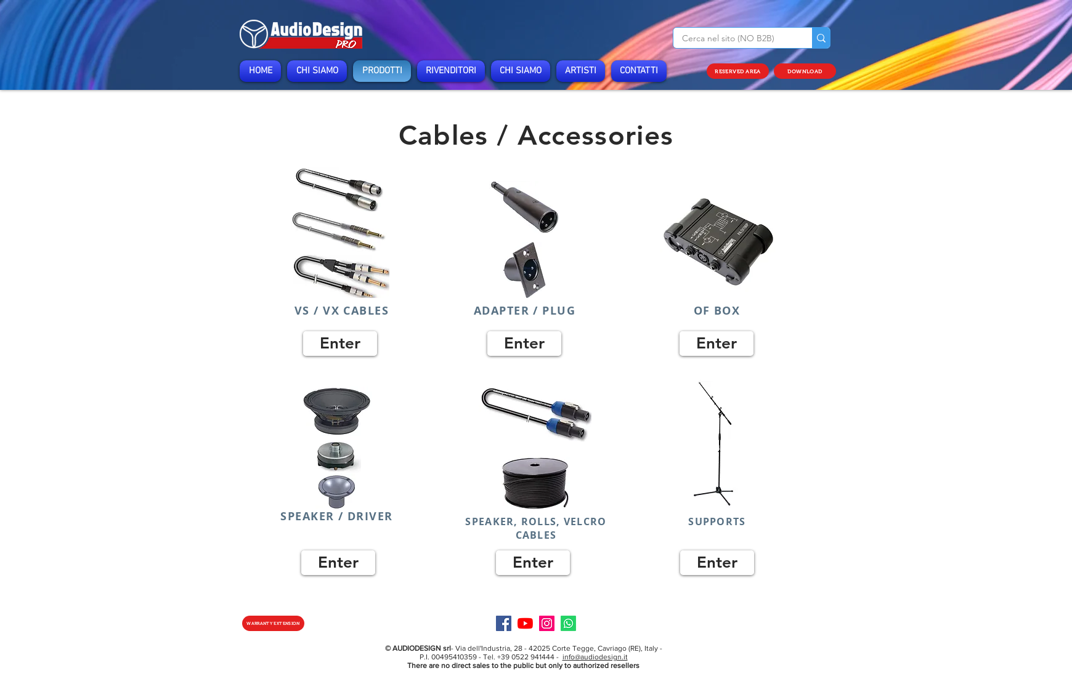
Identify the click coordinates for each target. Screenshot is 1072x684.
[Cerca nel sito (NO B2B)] (734, 39)
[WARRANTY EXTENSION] (273, 623)
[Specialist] (568, 623)
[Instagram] (546, 623)
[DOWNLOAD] (805, 71)
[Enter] (340, 343)
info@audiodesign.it (595, 657)
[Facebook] (503, 623)
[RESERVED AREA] (738, 71)
